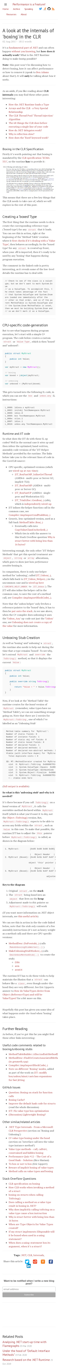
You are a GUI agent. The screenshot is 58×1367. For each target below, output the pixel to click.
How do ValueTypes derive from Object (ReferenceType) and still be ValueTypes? (26, 988)
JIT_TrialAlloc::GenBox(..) (29, 499)
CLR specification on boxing (24, 1177)
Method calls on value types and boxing (31, 1165)
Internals (38, 1249)
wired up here (36, 581)
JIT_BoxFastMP (23, 484)
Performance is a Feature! (29, 4)
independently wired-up (38, 503)
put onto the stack (22, 610)
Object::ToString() (17, 814)
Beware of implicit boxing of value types (31, 1161)
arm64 (18, 964)
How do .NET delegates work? (25, 130)
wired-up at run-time (25, 469)
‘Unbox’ (49, 617)
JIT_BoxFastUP (23, 492)
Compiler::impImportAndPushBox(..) (29, 514)
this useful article (28, 911)
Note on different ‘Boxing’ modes (27, 1063)
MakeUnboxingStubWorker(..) (25, 945)
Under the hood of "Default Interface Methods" (26, 1347)
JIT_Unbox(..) (43, 574)
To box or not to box (20, 1158)
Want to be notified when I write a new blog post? (29, 1276)
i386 (17, 956)
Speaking (28, 8)
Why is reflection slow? (21, 134)
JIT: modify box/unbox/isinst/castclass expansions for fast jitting (30, 1070)
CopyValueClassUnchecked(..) (31, 528)
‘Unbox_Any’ (14, 617)
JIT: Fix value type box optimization (29, 1105)
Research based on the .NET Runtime (27, 1355)
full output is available (15, 783)
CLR (30, 1249)
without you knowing (23, 51)
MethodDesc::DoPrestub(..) (24, 938)
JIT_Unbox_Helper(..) (35, 578)
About (24, 14)
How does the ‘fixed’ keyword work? (28, 137)
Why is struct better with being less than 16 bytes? (35, 539)
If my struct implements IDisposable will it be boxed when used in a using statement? (31, 1229)
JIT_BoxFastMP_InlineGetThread (33, 473)
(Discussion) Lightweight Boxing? (27, 1108)
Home (5, 8)
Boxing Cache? (17, 1093)
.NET (23, 1249)
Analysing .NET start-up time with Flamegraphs (24, 1338)
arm (17, 960)
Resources (11, 14)
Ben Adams (42, 72)
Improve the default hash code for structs (32, 1097)
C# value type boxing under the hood (29, 1132)
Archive (16, 8)
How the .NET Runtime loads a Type (29, 104)
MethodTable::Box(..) (31, 521)
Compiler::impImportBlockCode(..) (31, 596)
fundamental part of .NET (23, 47)
